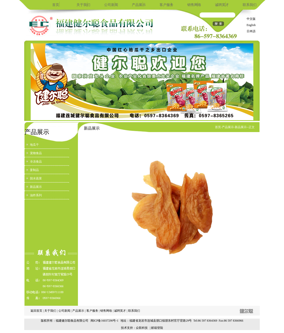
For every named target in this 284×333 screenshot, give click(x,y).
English (251, 25)
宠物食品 (36, 153)
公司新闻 (111, 5)
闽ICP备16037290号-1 (104, 320)
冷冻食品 (36, 161)
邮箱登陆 (157, 328)
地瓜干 (34, 144)
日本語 (251, 31)
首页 (55, 5)
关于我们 (83, 5)
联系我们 (250, 5)
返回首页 (36, 310)
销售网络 (194, 5)
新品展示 (36, 187)
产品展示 (139, 5)
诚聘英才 (222, 5)
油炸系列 (36, 195)
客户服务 (166, 5)
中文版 (251, 19)
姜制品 (34, 170)
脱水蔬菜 (36, 178)
